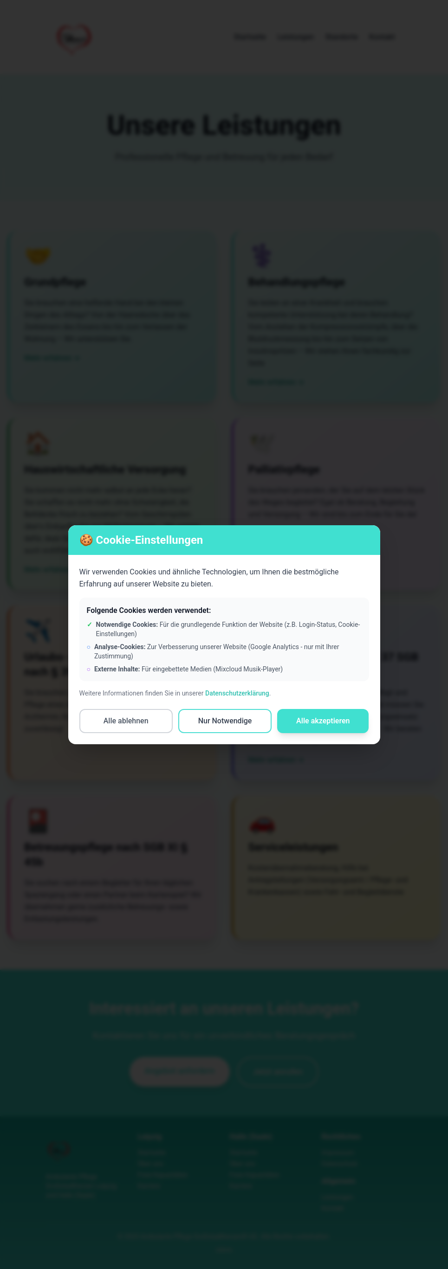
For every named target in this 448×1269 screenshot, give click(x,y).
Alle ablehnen (126, 720)
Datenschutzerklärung (237, 693)
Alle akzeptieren (323, 720)
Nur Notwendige (225, 720)
